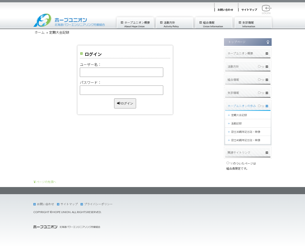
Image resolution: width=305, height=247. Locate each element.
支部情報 (256, 24)
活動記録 (236, 123)
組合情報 (217, 24)
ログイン (125, 103)
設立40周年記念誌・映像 (245, 140)
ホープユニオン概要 (138, 24)
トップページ (236, 42)
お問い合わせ (225, 9)
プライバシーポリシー (98, 204)
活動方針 (178, 24)
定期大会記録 (239, 115)
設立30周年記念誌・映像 (245, 131)
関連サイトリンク (239, 152)
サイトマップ (249, 9)
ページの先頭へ (46, 182)
